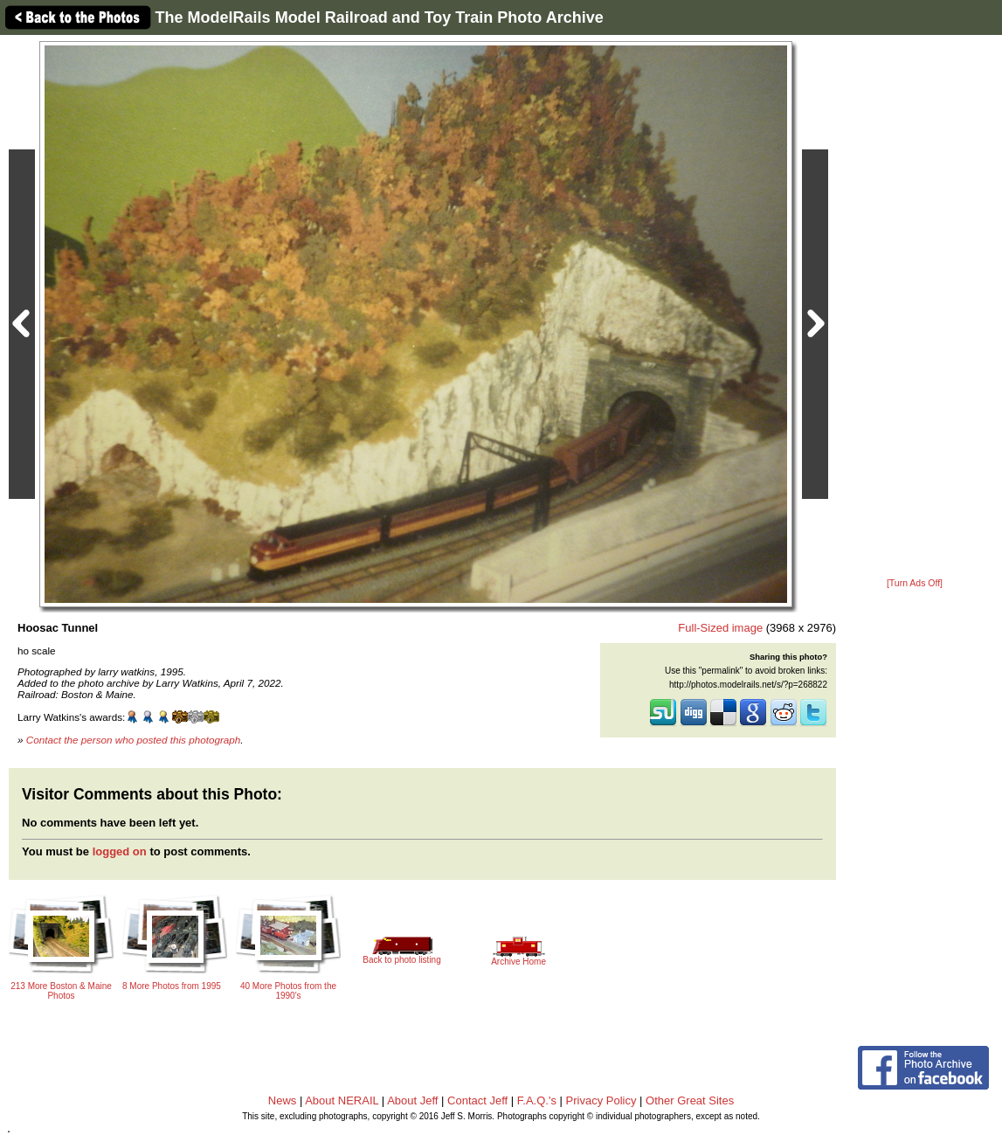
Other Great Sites (690, 1100)
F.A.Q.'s (536, 1100)
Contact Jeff (477, 1100)
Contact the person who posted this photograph (133, 739)
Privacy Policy (601, 1100)
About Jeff (412, 1100)
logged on (120, 851)
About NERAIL (341, 1100)
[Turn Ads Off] (915, 583)
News (282, 1100)
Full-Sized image (720, 627)
